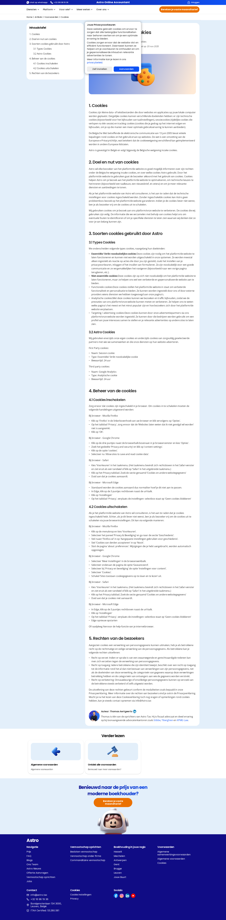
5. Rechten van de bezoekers (44, 73)
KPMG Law (182, 720)
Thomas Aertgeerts (121, 711)
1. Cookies (34, 34)
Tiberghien (167, 720)
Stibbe (157, 720)
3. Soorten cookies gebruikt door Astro (49, 43)
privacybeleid (94, 62)
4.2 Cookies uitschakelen (46, 68)
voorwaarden (51, 17)
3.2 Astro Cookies (42, 53)
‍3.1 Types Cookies (42, 48)
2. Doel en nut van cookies (43, 39)
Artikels (38, 17)
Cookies (65, 17)
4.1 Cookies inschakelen (45, 63)
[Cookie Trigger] (80, 895)
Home (29, 17)
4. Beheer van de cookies (42, 58)
